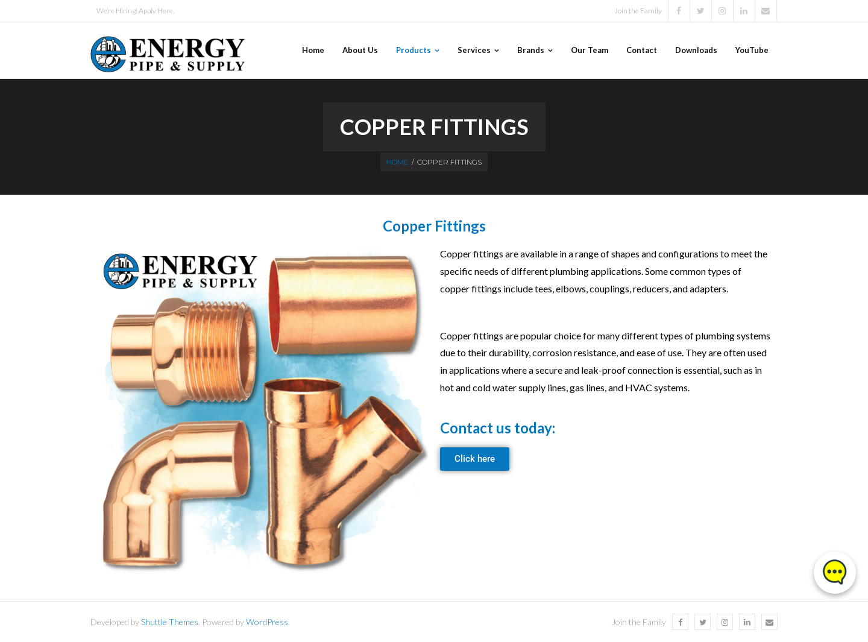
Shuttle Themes (169, 622)
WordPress (267, 622)
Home (397, 161)
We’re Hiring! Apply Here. (135, 10)
